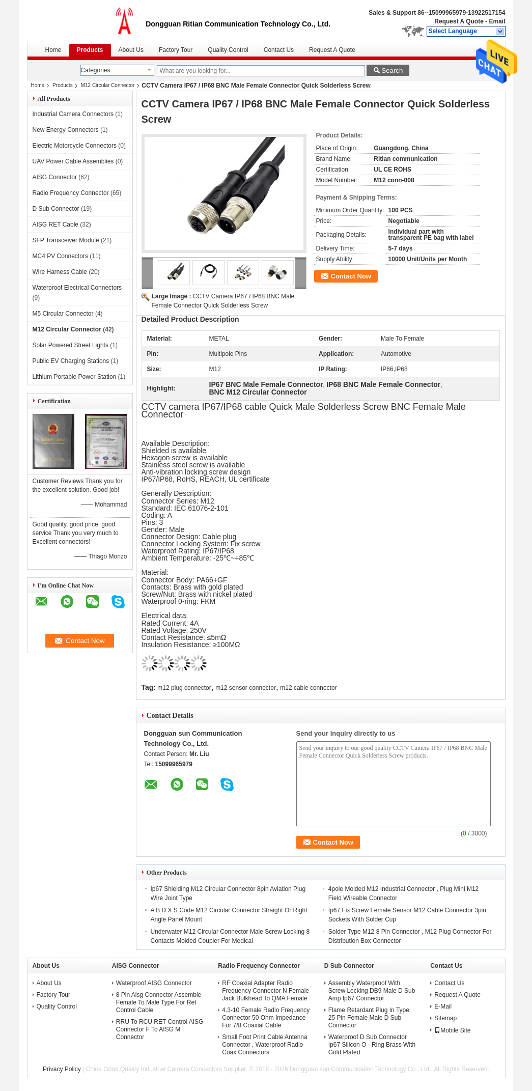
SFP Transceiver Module (66, 240)
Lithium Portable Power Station (75, 376)
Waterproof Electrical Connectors (77, 287)
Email (497, 21)
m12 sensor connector (245, 687)
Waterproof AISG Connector (154, 983)
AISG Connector (55, 177)
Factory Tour (175, 49)
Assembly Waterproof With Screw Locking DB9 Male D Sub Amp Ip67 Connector (371, 991)
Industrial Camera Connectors (73, 114)
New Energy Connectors (66, 129)
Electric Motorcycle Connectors (75, 145)
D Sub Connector (56, 208)
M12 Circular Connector (108, 85)
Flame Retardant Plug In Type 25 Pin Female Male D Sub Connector (368, 1017)
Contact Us (279, 49)
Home (53, 49)
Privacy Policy (62, 1069)
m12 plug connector (184, 687)
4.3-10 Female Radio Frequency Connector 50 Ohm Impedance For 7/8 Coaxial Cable (266, 1017)
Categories (95, 70)
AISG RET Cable (55, 224)
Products (90, 49)
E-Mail (443, 1006)
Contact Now (351, 276)
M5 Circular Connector (63, 313)
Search (392, 70)
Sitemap (445, 1018)
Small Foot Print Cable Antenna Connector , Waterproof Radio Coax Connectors (264, 1044)
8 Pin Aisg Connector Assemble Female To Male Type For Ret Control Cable (158, 1002)
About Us (131, 49)
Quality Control (228, 49)
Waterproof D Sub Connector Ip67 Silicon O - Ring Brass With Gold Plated (371, 1044)
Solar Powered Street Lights (70, 345)
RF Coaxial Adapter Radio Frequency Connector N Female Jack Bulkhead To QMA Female (265, 991)
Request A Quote (458, 21)
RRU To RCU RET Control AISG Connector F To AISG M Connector (160, 1029)
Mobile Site (452, 1030)
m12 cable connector (308, 687)
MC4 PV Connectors (60, 256)
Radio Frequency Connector (71, 193)
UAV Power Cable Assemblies (73, 161)
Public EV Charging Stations (71, 361)
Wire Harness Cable (60, 271)
